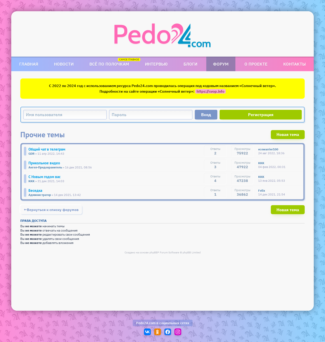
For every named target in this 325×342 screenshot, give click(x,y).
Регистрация (261, 114)
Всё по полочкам (109, 64)
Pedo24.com (146, 323)
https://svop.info (210, 91)
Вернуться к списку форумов (53, 209)
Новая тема (287, 134)
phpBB (153, 252)
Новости (64, 64)
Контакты (294, 64)
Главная (28, 64)
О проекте (255, 64)
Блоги (190, 64)
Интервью (156, 64)
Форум (221, 64)
